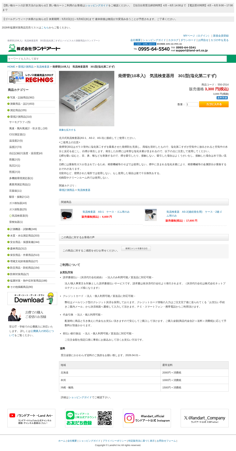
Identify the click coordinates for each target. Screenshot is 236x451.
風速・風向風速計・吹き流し (26, 128)
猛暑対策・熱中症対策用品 (25, 280)
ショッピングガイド (96, 5)
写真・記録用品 (19, 97)
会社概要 (135, 40)
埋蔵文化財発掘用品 (21, 261)
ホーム (61, 440)
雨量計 (13, 159)
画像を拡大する (67, 130)
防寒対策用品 (18, 274)
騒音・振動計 (17, 196)
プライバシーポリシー (114, 440)
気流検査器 (43, 66)
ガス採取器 (15, 209)
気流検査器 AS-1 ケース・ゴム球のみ (106, 211)
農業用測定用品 (18, 184)
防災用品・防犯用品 (21, 267)
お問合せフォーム (166, 440)
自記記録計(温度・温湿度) (24, 153)
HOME (11, 66)
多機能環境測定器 (19, 178)
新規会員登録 (221, 35)
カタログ (173, 40)
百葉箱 (13, 190)
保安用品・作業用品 (21, 254)
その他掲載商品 (19, 286)
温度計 (13, 146)
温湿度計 (14, 140)
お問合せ (203, 40)
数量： (181, 104)
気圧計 (13, 165)
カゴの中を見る (220, 40)
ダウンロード (188, 40)
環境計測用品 (26, 66)
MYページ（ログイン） (197, 35)
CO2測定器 (15, 134)
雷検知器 (14, 221)
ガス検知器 (15, 203)
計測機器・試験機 (20, 229)
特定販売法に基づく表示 (141, 440)
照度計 (13, 171)
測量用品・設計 (19, 103)
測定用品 (15, 110)
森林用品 (15, 248)
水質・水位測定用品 (21, 235)
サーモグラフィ (18, 122)
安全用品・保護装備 (21, 242)
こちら (45, 27)
